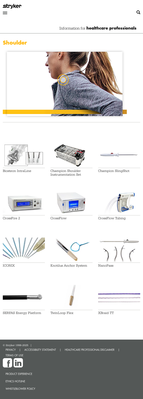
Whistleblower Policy (20, 388)
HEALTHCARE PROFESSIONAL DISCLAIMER (90, 349)
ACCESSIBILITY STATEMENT (40, 349)
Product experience (19, 374)
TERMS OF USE (14, 355)
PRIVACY (11, 349)
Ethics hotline (15, 381)
